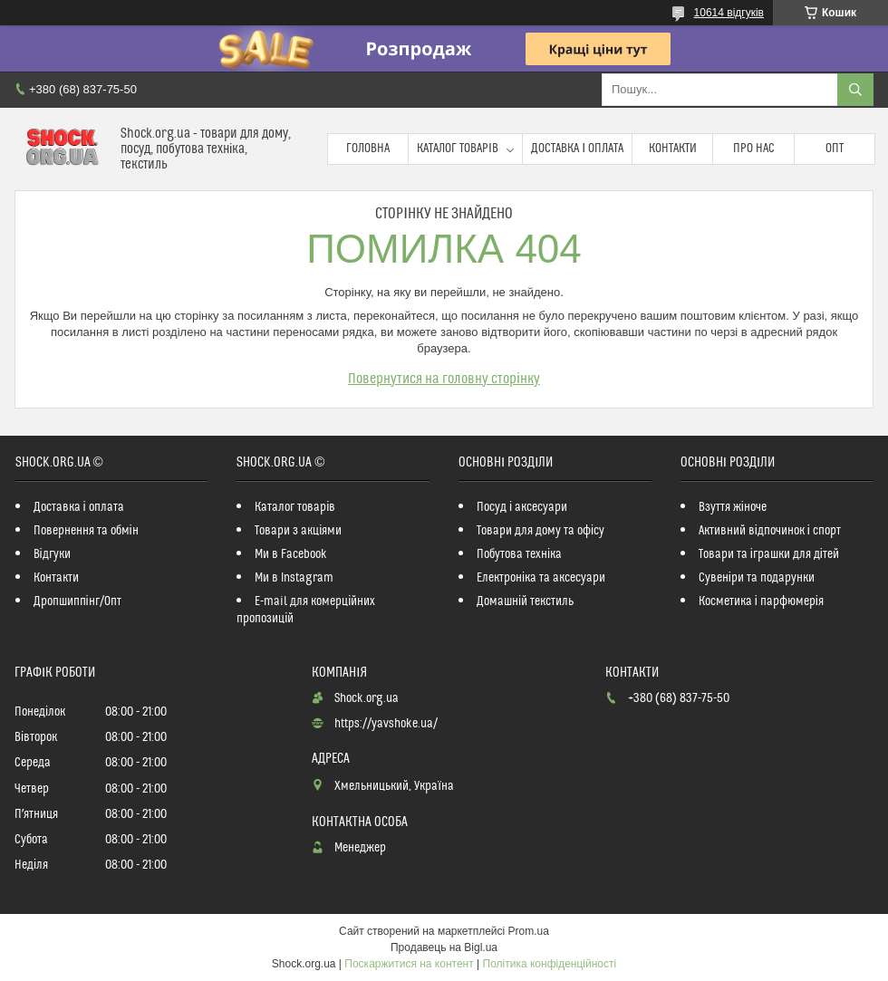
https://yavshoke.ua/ (386, 724)
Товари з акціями (298, 531)
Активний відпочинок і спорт (770, 531)
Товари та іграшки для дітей (769, 554)
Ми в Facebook (291, 554)
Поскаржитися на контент (408, 963)
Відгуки (52, 554)
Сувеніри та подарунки (757, 578)
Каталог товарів (457, 148)
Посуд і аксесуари (522, 507)
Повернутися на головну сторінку (444, 378)
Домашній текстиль (525, 601)
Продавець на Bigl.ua (444, 947)
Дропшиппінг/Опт (77, 601)
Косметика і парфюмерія (761, 601)
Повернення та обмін (86, 531)
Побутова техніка (519, 554)
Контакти (673, 148)
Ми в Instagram (294, 578)
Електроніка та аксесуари (541, 578)
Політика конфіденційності (550, 963)
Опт (834, 148)
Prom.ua (528, 931)
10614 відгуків (729, 12)
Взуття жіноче (733, 507)
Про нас (754, 148)
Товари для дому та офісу (540, 531)
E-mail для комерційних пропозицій (305, 610)
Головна (368, 148)
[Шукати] (855, 89)
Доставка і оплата (577, 148)
